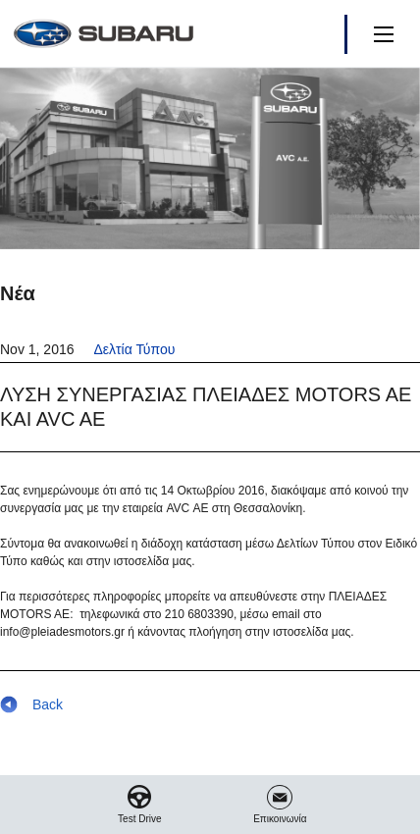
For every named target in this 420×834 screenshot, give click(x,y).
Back (31, 704)
